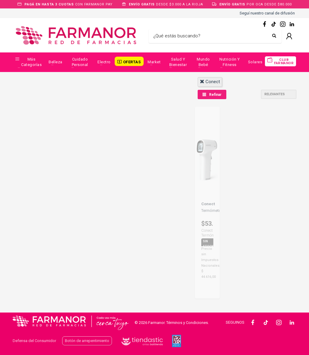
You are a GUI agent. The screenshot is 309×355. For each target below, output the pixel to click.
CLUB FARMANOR (284, 61)
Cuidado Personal (80, 62)
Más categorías (31, 62)
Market (154, 62)
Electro (104, 62)
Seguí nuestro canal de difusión (267, 13)
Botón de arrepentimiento (87, 340)
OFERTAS (132, 62)
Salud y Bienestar (178, 62)
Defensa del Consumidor (34, 340)
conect (210, 81)
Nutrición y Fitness (229, 62)
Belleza (55, 62)
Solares (255, 62)
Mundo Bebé (203, 62)
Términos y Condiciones (187, 322)
